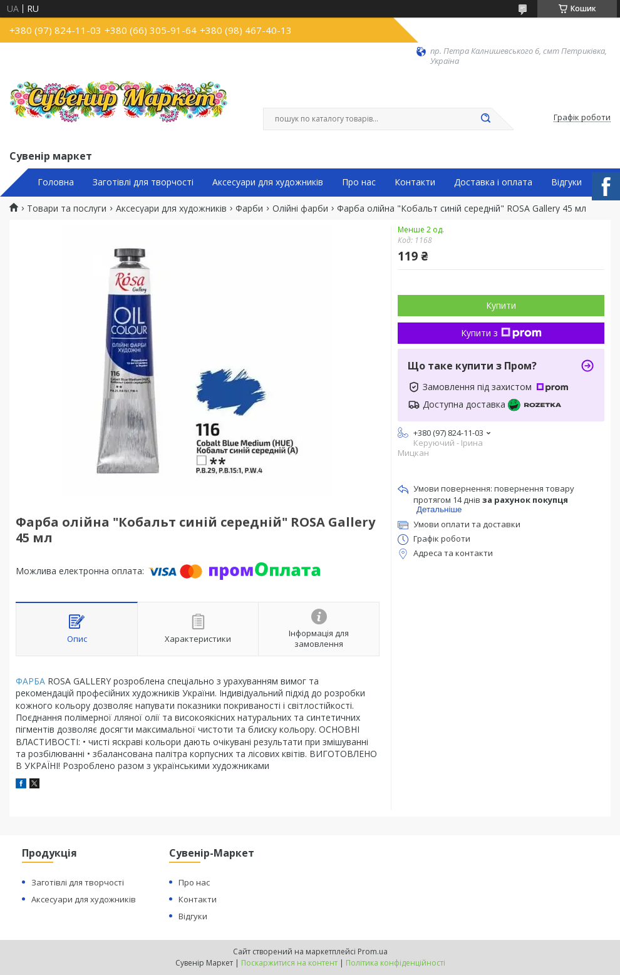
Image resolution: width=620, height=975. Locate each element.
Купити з (501, 333)
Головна (56, 182)
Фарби (249, 208)
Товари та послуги (66, 208)
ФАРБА (30, 681)
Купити (501, 305)
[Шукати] (485, 119)
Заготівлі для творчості (143, 182)
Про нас (359, 182)
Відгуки (566, 182)
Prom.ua (373, 951)
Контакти (415, 182)
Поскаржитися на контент (289, 962)
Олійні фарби (300, 208)
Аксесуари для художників (267, 182)
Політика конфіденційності (395, 962)
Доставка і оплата (493, 182)
